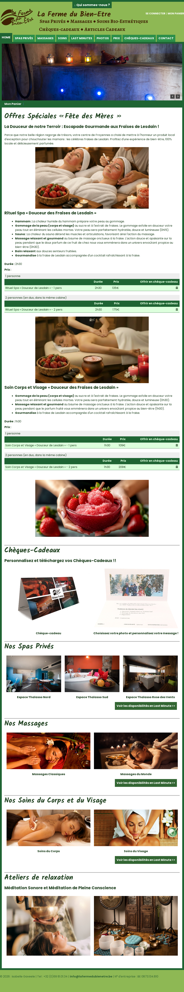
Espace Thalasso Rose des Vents (150, 697)
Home (6, 37)
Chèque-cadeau (48, 633)
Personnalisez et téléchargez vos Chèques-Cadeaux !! (60, 560)
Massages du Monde (136, 774)
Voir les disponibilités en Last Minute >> (146, 706)
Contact (166, 38)
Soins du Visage (136, 851)
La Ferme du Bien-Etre (74, 14)
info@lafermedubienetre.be (91, 976)
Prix (116, 38)
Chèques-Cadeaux (139, 38)
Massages (45, 38)
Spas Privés (24, 38)
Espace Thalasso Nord (34, 697)
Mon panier (176, 13)
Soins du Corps (48, 851)
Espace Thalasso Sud (92, 697)
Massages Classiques (48, 774)
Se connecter (155, 13)
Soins (62, 38)
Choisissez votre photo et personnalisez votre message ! (136, 633)
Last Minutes (81, 38)
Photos (103, 38)
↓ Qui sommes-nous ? (92, 5)
